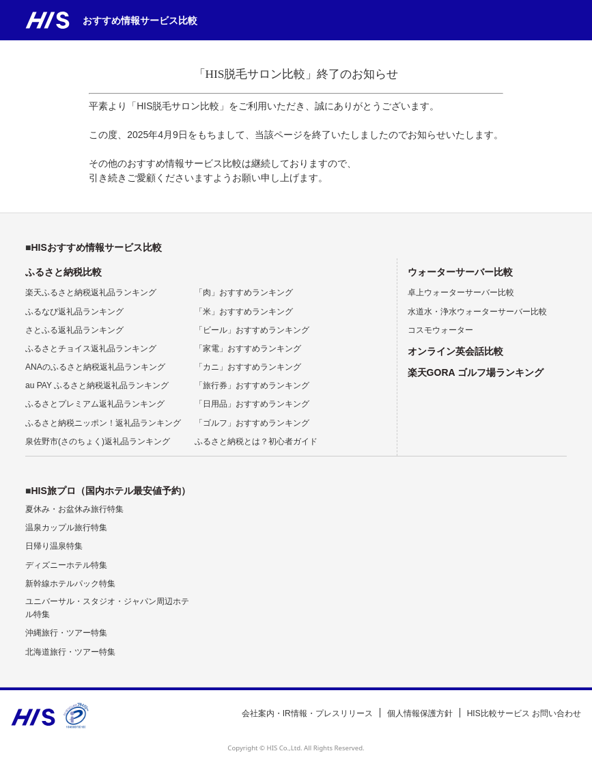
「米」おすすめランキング (244, 311)
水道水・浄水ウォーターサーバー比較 (477, 311)
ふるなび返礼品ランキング (74, 311)
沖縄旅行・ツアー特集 (66, 633)
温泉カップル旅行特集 (66, 527)
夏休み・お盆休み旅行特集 (74, 509)
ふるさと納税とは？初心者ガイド (256, 441)
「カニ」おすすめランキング (248, 367)
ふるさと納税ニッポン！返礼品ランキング (103, 423)
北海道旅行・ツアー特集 (70, 652)
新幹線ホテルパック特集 (70, 583)
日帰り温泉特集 (54, 546)
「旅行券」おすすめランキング (252, 385)
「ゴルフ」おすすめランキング (252, 423)
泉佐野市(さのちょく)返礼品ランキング (97, 441)
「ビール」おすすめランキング (252, 330)
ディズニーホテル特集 (66, 565)
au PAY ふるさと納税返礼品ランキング (97, 385)
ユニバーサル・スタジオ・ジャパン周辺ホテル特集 (107, 608)
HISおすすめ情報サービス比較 (96, 247)
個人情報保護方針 (420, 713)
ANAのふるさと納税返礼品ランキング (95, 367)
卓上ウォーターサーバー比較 (461, 292)
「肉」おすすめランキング (244, 292)
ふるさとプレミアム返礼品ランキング (95, 404)
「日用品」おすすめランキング (252, 404)
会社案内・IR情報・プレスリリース (307, 713)
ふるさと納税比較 (63, 272)
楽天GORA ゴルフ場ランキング (476, 372)
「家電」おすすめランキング (248, 348)
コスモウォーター (440, 330)
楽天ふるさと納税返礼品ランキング (90, 292)
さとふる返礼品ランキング (74, 330)
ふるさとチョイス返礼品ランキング (90, 348)
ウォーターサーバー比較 (460, 272)
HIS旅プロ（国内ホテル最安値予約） (110, 490)
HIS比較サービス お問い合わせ (524, 713)
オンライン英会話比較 (455, 351)
